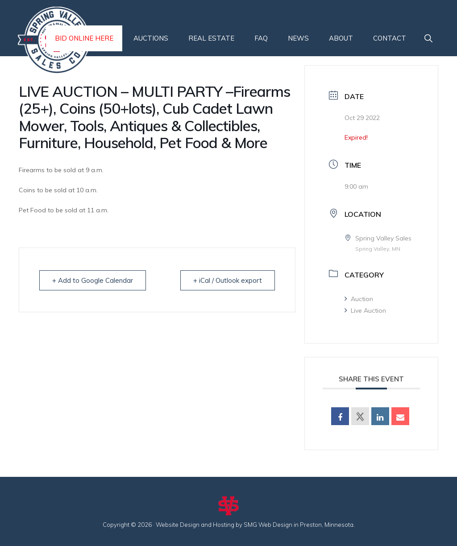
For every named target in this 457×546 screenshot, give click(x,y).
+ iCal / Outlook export (227, 280)
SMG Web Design (268, 524)
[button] (428, 38)
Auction (359, 299)
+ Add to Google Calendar (92, 280)
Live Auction (365, 310)
